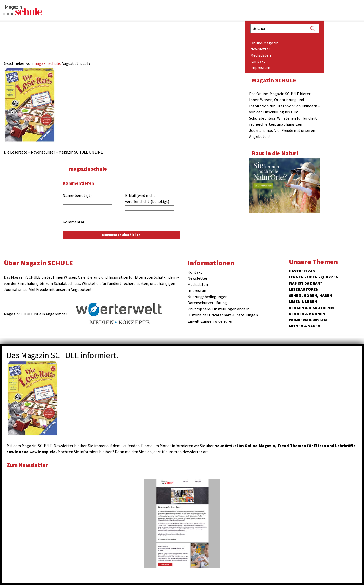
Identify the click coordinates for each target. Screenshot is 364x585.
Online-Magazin (264, 42)
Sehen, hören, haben (310, 295)
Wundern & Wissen (308, 319)
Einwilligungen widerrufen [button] (210, 321)
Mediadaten (260, 55)
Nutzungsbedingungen (207, 296)
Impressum (260, 67)
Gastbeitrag (302, 270)
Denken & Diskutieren (311, 307)
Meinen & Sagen (304, 325)
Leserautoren (304, 289)
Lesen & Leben (303, 301)
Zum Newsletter (28, 464)
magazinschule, (47, 63)
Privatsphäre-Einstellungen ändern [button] (218, 308)
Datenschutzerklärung (207, 302)
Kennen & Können (307, 313)
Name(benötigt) (77, 195)
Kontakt (257, 61)
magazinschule (89, 168)
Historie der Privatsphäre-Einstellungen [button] (222, 314)
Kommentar (73, 221)
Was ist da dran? (305, 283)
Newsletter (260, 49)
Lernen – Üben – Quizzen (314, 276)
